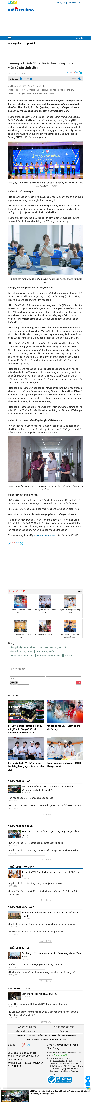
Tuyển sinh (30, 43)
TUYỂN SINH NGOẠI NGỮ (20, 907)
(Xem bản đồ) (61, 1055)
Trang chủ (16, 43)
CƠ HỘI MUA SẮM (74, 3)
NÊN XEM (13, 695)
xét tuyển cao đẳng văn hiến (53, 647)
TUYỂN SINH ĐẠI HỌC (19, 781)
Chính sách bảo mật (64, 1026)
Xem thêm (45, 814)
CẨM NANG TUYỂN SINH (20, 988)
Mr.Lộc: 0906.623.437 (19, 1056)
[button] (21, 78)
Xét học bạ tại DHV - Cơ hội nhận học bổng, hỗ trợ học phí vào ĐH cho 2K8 (41, 90)
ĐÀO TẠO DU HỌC (33, 1039)
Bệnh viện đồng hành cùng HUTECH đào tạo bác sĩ (31, 93)
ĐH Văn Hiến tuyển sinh (21, 655)
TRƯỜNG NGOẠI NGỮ (69, 1035)
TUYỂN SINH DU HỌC (19, 948)
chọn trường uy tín (45, 651)
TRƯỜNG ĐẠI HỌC (21, 1035)
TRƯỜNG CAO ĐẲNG (36, 1035)
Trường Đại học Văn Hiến (49, 655)
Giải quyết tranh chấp (26, 1031)
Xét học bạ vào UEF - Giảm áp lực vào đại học (29, 86)
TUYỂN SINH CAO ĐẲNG (20, 826)
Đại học (68, 655)
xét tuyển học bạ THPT (21, 651)
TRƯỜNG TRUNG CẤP (52, 1035)
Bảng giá (64, 1031)
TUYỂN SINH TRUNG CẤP (21, 866)
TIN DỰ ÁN (61, 3)
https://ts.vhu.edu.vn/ (44, 535)
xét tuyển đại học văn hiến (23, 647)
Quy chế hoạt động (27, 1026)
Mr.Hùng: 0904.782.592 (19, 1063)
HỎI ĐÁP (63, 1039)
